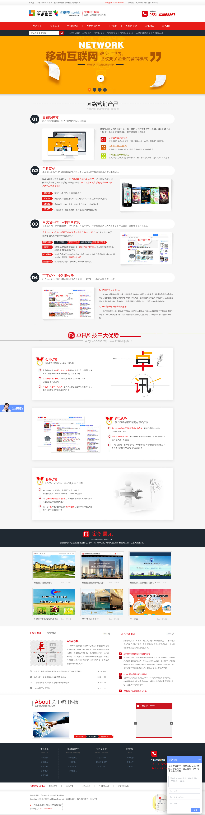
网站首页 (37, 26)
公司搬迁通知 (73, 641)
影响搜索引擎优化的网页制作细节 (137, 658)
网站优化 (72, 771)
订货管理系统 (123, 786)
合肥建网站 (86, 33)
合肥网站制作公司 (127, 33)
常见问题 (101, 766)
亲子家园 (134, 619)
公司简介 (44, 758)
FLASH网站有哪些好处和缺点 (135, 678)
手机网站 (72, 762)
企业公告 (130, 762)
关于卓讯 (54, 26)
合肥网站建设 (74, 33)
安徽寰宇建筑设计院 (43, 583)
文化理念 (44, 762)
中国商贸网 (53, 786)
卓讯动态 (149, 26)
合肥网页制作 (112, 33)
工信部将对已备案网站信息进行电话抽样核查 (51, 683)
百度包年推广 (73, 766)
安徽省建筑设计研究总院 (93, 583)
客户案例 (112, 26)
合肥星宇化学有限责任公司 (46, 619)
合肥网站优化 (158, 33)
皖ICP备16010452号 (73, 799)
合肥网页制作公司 (143, 33)
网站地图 (147, 3)
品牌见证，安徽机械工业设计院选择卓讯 (50, 677)
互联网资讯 (101, 758)
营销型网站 (72, 26)
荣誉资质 (44, 775)
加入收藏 (139, 3)
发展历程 (92, 737)
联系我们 (155, 3)
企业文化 (79, 737)
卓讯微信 (131, 3)
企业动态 (130, 758)
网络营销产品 (93, 26)
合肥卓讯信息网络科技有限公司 (47, 805)
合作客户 (104, 737)
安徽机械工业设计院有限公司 (143, 583)
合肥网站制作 (98, 33)
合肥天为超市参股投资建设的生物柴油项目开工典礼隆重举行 (58, 671)
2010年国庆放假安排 (42, 688)
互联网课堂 (131, 26)
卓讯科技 (69, 786)
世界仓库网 (85, 786)
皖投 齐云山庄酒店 (90, 619)
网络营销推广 (101, 762)
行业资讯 (130, 766)
